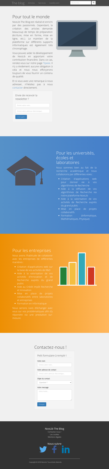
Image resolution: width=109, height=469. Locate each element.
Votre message (42, 387)
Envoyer (42, 404)
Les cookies (54, 434)
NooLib (84, 195)
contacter (17, 87)
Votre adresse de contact (46, 370)
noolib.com (54, 3)
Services (42, 3)
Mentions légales (54, 437)
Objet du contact (43, 378)
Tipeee (46, 63)
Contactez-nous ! (54, 432)
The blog (18, 3)
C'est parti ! (21, 117)
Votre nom (41, 361)
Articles (31, 3)
